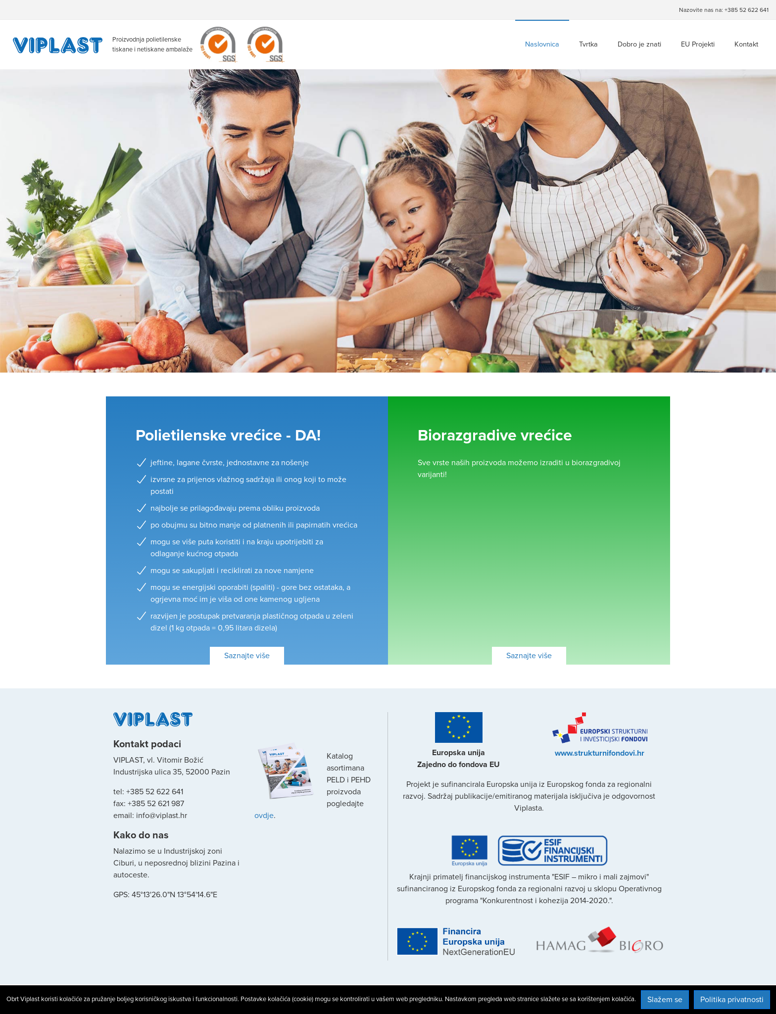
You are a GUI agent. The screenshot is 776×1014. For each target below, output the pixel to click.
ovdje (264, 816)
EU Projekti (698, 44)
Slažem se (664, 1000)
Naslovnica (542, 44)
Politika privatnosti (732, 1000)
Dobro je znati (639, 44)
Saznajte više (247, 656)
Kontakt (746, 44)
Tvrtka (588, 44)
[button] (58, 221)
